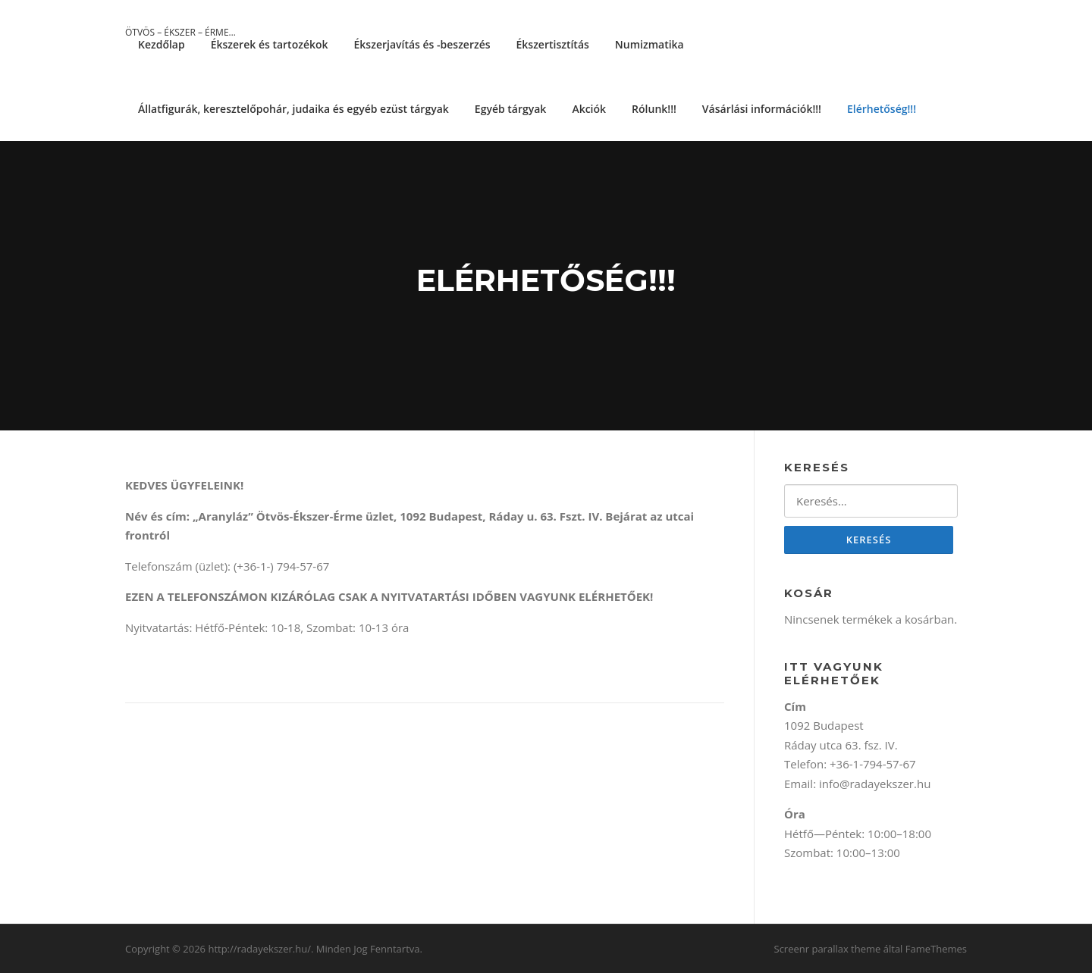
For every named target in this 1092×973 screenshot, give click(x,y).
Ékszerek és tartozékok (269, 44)
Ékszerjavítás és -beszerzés (422, 44)
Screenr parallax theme (827, 949)
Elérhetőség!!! (881, 109)
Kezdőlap (161, 44)
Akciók (589, 109)
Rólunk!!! (654, 109)
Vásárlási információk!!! (761, 109)
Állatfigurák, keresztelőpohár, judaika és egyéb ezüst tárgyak (293, 109)
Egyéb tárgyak (511, 109)
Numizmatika (649, 44)
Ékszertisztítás (552, 44)
